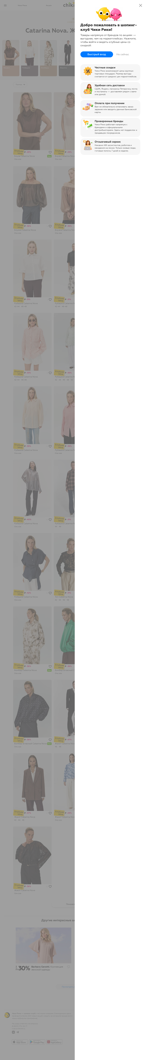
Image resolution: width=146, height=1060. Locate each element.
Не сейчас (122, 54)
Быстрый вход (96, 54)
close (140, 5)
